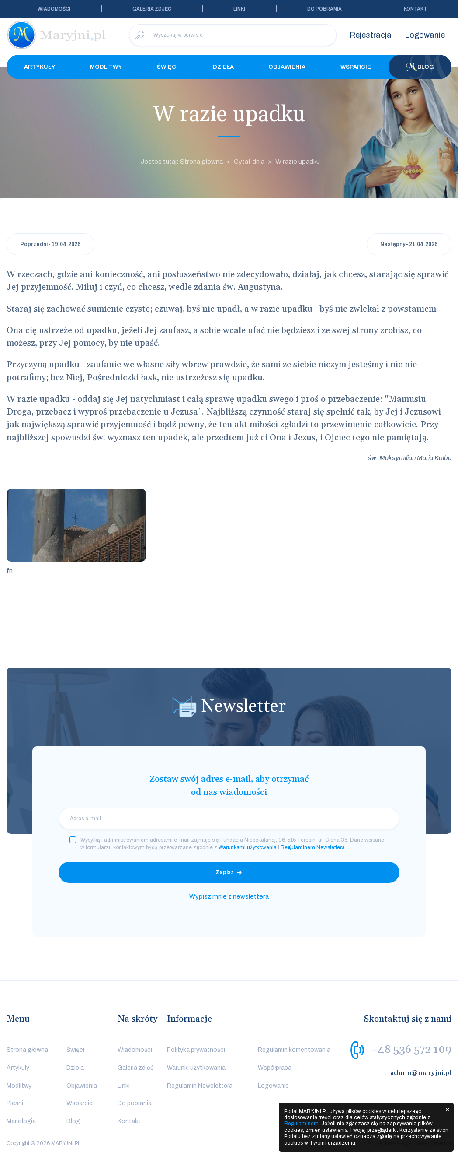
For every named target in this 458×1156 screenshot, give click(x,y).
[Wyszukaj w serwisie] (233, 35)
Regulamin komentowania (294, 1050)
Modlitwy (106, 67)
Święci (167, 67)
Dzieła (223, 67)
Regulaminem (301, 1124)
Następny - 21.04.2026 (409, 244)
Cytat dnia (249, 161)
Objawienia (286, 67)
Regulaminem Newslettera (313, 847)
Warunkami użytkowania (248, 847)
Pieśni (15, 1103)
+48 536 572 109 (411, 1049)
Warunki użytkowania (196, 1068)
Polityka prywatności (196, 1050)
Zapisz (224, 872)
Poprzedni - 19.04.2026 (50, 244)
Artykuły (39, 67)
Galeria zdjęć (151, 8)
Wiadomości (54, 8)
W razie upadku (297, 161)
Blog (420, 67)
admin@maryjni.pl (420, 1072)
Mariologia (21, 1121)
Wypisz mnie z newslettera (229, 896)
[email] (229, 818)
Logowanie (425, 35)
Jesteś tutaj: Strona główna (182, 161)
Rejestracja (371, 35)
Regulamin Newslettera (199, 1085)
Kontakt (415, 8)
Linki (239, 8)
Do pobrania (324, 8)
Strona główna (27, 1050)
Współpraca (274, 1068)
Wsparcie (355, 67)
